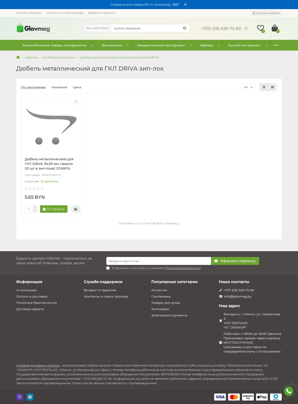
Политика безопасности (36, 303)
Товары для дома (165, 303)
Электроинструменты (169, 315)
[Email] (158, 261)
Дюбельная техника (59, 57)
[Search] (150, 28)
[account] (266, 13)
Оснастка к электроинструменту (236, 45)
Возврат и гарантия (101, 12)
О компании (26, 290)
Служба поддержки (103, 282)
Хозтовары (160, 309)
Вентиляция (106, 45)
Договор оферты (30, 309)
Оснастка (159, 290)
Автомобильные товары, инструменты (52, 45)
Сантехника (161, 296)
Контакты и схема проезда (65, 12)
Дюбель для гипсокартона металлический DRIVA (120, 57)
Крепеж (191, 45)
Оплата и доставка (29, 12)
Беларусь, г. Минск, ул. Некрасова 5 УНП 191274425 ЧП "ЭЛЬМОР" (252, 320)
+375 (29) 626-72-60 (239, 290)
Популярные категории (174, 282)
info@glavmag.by (237, 296)
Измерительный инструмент (150, 45)
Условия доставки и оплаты (38, 365)
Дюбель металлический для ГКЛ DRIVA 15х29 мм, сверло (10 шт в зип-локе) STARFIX (49, 164)
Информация (29, 282)
